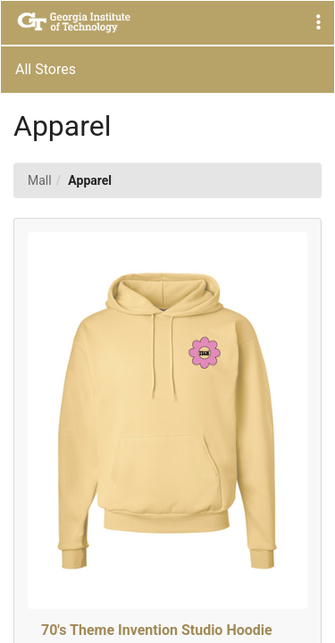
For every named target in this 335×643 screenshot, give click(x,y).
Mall (40, 180)
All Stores (45, 69)
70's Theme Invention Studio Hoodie (156, 630)
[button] (318, 23)
